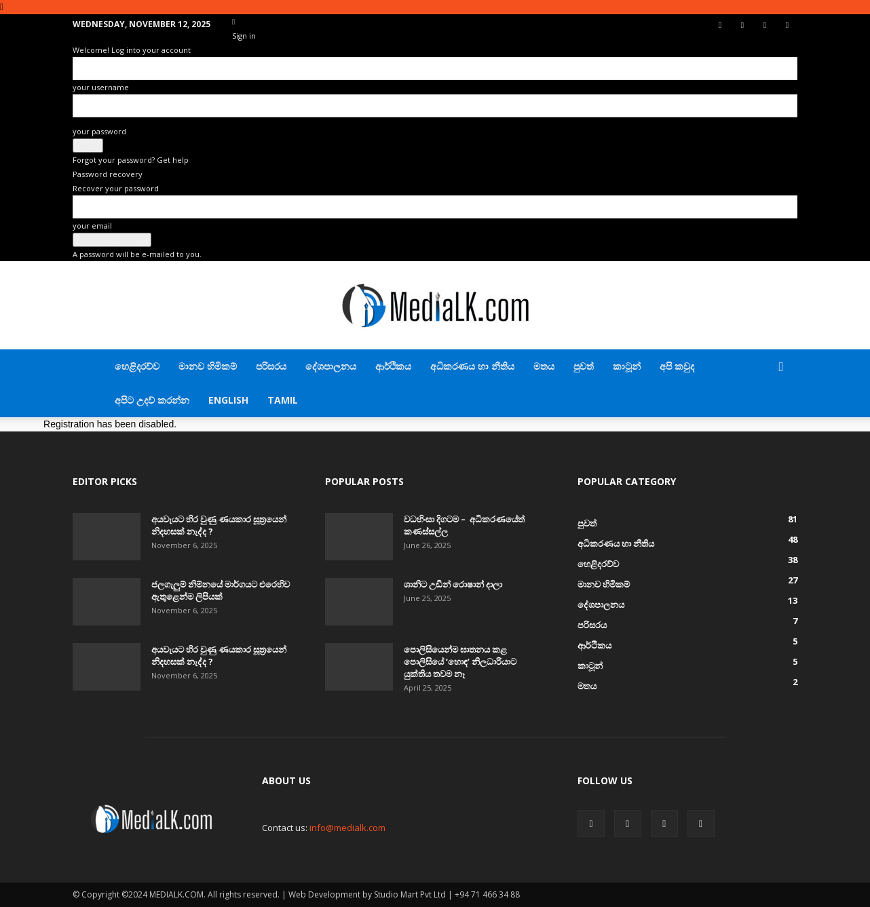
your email (92, 225)
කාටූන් (627, 366)
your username (101, 87)
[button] (781, 367)
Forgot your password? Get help (131, 160)
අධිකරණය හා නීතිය (472, 366)
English (228, 399)
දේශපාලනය (330, 366)
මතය (543, 366)
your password (99, 131)
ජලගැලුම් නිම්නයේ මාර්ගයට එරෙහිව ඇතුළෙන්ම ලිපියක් (220, 590)
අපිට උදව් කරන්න (152, 399)
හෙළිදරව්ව (137, 366)
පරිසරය (271, 366)
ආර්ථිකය (393, 366)
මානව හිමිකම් (207, 366)
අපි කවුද (677, 366)
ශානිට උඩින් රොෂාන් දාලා (453, 584)
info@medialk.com (347, 828)
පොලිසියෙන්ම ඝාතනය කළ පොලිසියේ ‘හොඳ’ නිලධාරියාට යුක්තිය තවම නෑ (460, 661)
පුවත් (583, 366)
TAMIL (282, 399)
